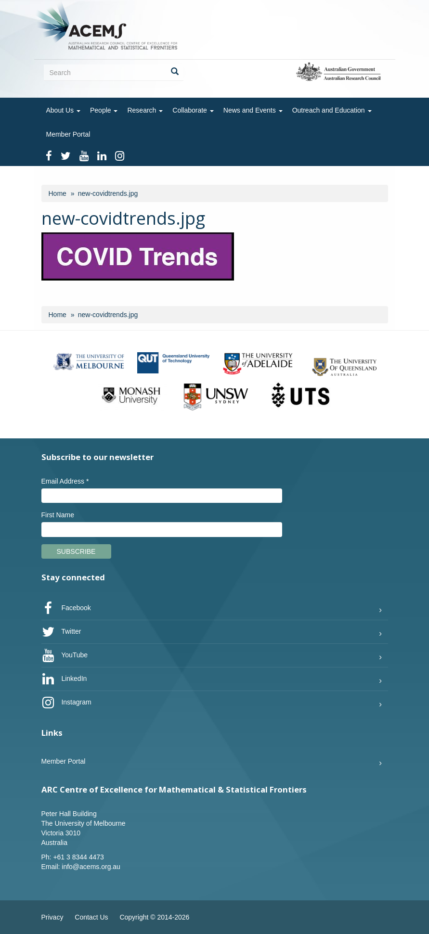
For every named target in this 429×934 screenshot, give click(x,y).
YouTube (64, 655)
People (103, 110)
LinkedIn (64, 679)
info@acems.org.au (91, 866)
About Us (63, 110)
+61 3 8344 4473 (78, 857)
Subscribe (76, 551)
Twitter (61, 632)
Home (57, 193)
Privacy (52, 917)
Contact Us (91, 917)
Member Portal (68, 134)
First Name (57, 515)
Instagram (66, 702)
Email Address (65, 481)
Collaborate (193, 110)
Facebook (66, 608)
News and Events (253, 110)
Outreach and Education (332, 110)
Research (145, 110)
